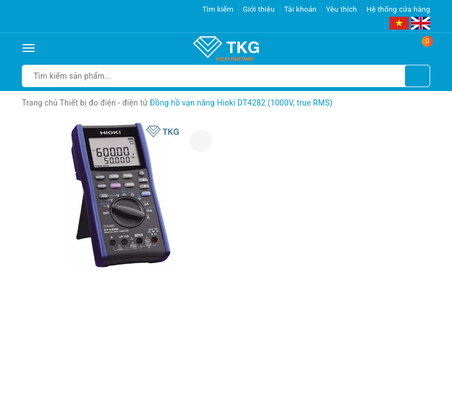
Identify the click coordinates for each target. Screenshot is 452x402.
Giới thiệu (259, 9)
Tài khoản (300, 9)
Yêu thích (341, 9)
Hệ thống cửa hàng (398, 9)
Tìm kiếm (218, 9)
